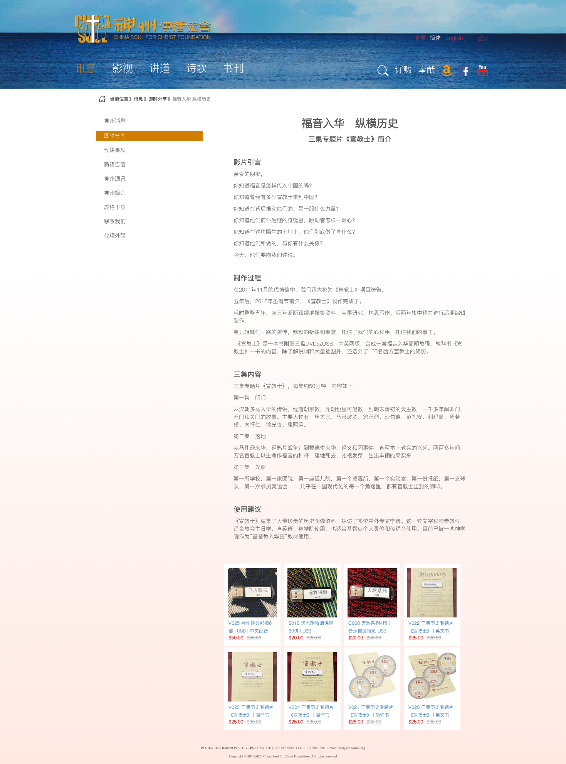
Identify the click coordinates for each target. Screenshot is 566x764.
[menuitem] (483, 38)
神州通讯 (115, 178)
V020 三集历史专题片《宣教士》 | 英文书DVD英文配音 (430, 715)
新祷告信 (115, 164)
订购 (403, 69)
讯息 (138, 99)
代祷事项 (115, 150)
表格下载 (115, 207)
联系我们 (115, 221)
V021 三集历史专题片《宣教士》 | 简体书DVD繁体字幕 (370, 715)
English (454, 38)
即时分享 (157, 99)
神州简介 (115, 193)
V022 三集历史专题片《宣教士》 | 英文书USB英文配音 (430, 631)
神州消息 (115, 121)
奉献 (426, 69)
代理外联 (115, 235)
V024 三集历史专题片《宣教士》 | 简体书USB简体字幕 (311, 715)
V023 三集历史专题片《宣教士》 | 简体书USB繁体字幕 (251, 715)
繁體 (420, 38)
